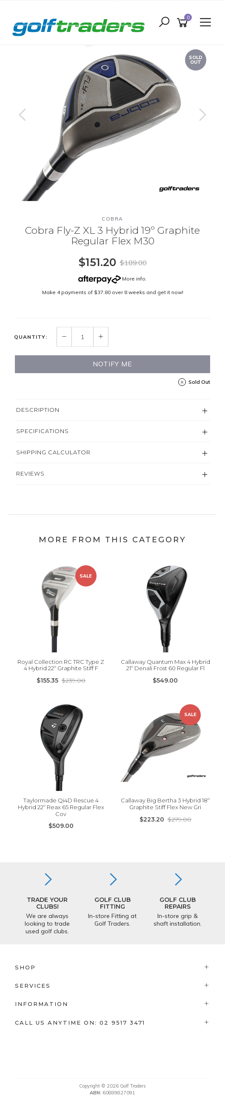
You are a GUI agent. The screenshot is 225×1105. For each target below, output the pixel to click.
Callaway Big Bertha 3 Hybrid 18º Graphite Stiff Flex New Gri (165, 803)
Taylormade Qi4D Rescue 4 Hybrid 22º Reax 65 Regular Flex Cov (61, 807)
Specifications (42, 431)
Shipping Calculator (53, 452)
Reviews (30, 473)
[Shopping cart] (183, 23)
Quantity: (30, 337)
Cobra (112, 218)
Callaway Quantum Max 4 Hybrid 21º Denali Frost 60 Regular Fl (165, 665)
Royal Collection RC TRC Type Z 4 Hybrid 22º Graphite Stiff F (60, 665)
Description (38, 409)
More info (111, 278)
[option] (112, 123)
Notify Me (112, 364)
